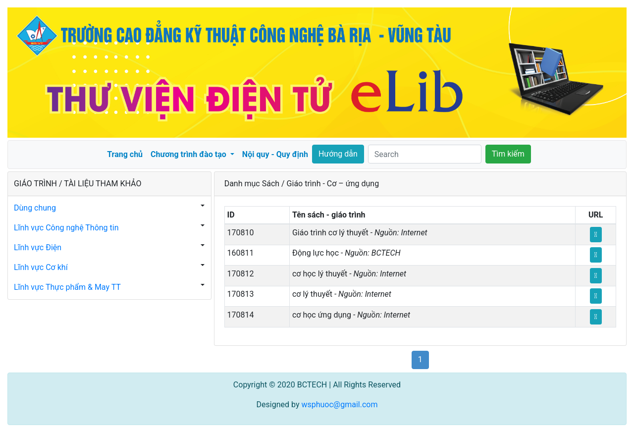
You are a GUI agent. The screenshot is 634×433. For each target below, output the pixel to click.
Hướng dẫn (338, 154)
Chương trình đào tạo (189, 154)
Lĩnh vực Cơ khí (41, 267)
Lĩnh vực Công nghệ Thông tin (66, 227)
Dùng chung (35, 208)
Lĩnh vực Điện (37, 247)
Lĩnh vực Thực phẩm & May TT (67, 287)
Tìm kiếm (508, 154)
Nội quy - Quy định (275, 154)
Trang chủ (125, 154)
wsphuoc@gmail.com (339, 404)
